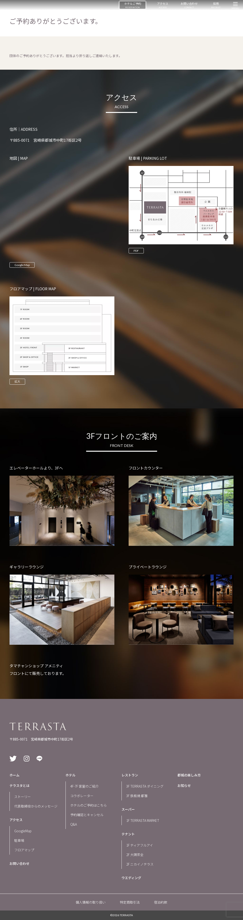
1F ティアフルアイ (139, 845)
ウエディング (131, 877)
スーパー (128, 809)
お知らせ (184, 785)
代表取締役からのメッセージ (35, 806)
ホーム (14, 775)
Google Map (22, 265)
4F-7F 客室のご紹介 (84, 786)
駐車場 (19, 840)
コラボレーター (81, 795)
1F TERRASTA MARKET (142, 820)
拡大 (17, 381)
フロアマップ (24, 849)
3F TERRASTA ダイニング (145, 786)
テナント (128, 834)
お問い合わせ (189, 5)
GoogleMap (23, 830)
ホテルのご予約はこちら (88, 805)
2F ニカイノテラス (140, 864)
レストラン (130, 775)
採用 (215, 5)
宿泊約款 (160, 902)
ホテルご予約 (132, 5)
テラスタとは (19, 785)
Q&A (73, 824)
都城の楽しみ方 (189, 775)
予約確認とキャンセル (86, 814)
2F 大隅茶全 (135, 854)
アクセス (162, 5)
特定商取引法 (130, 902)
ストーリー (22, 796)
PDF (136, 250)
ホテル (70, 775)
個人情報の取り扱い (91, 902)
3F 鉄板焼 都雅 (137, 795)
